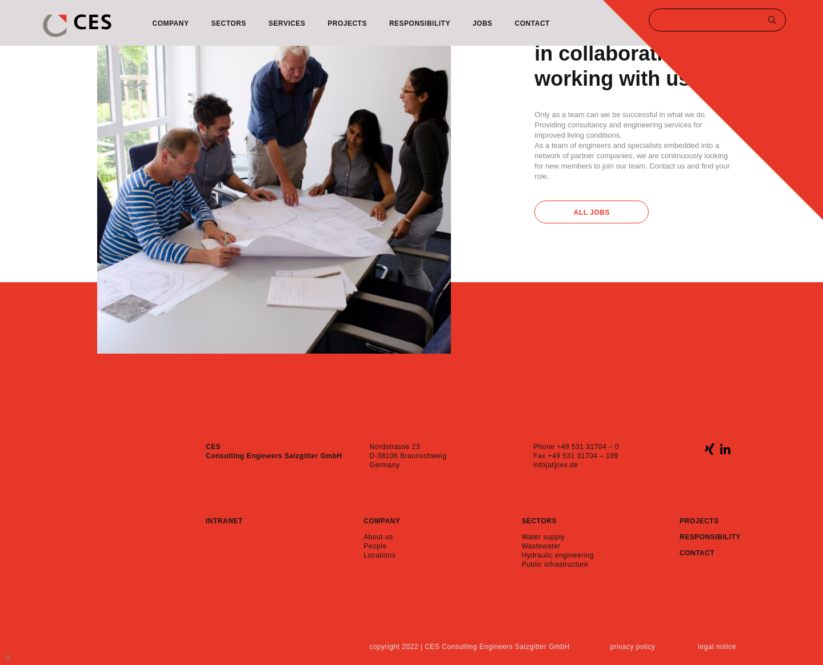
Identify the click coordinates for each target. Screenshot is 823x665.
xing (709, 448)
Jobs (483, 23)
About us (378, 537)
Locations (379, 555)
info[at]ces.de (555, 465)
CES (77, 25)
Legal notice (717, 647)
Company (171, 23)
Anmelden (8, 655)
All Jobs (592, 213)
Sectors (228, 23)
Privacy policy (632, 647)
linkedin (725, 448)
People (374, 546)
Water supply (543, 537)
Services (287, 23)
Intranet (224, 521)
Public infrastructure (555, 564)
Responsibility (419, 23)
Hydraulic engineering (558, 555)
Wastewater (541, 546)
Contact (532, 23)
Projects (347, 23)
